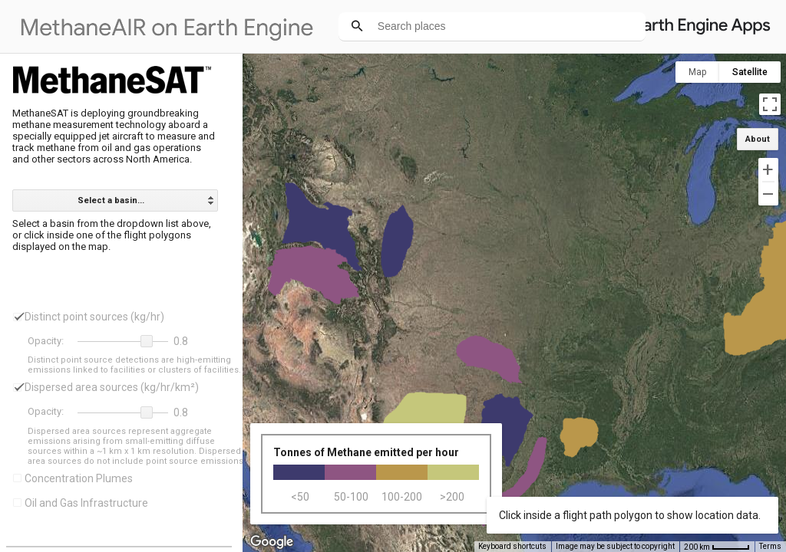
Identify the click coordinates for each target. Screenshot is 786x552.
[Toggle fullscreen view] (770, 104)
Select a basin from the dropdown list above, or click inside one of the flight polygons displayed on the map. (112, 235)
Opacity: (46, 341)
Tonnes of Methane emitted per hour (366, 452)
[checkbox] (17, 317)
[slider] (123, 342)
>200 (452, 497)
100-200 (401, 497)
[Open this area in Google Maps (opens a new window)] (271, 542)
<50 (300, 497)
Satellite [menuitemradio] (750, 72)
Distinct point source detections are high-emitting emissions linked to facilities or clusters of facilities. (134, 365)
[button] (146, 341)
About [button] (757, 139)
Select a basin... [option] (111, 200)
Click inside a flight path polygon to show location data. (630, 515)
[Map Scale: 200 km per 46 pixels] (717, 546)
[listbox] (115, 200)
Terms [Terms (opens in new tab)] (770, 546)
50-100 (351, 497)
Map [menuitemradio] (697, 72)
